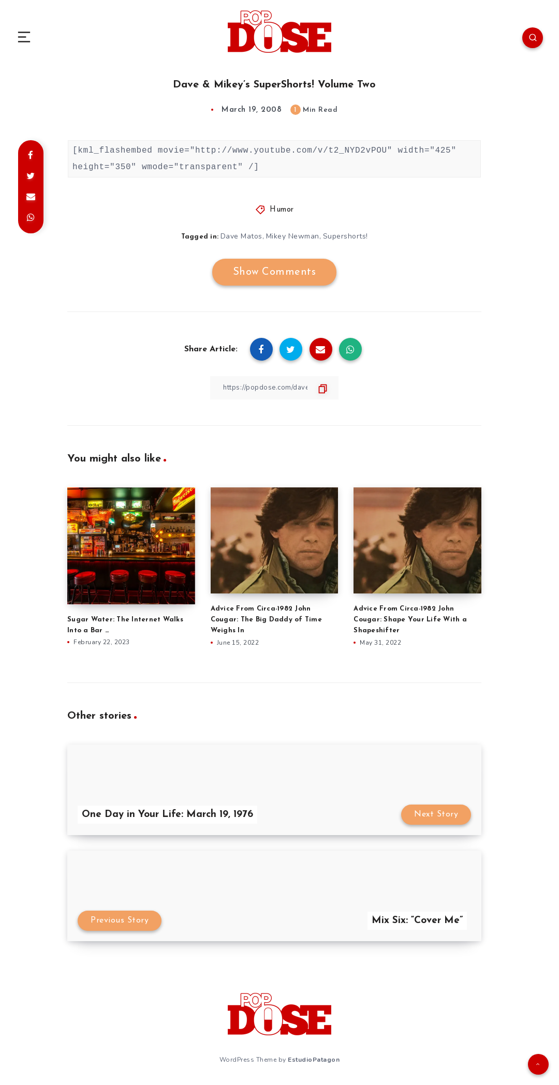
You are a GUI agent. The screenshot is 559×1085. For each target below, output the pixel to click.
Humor (282, 210)
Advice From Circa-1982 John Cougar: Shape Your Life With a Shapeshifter (410, 619)
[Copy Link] (274, 387)
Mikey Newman (292, 236)
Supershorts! (346, 236)
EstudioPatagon (314, 1058)
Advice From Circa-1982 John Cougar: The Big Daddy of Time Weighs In (266, 619)
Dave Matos (241, 236)
